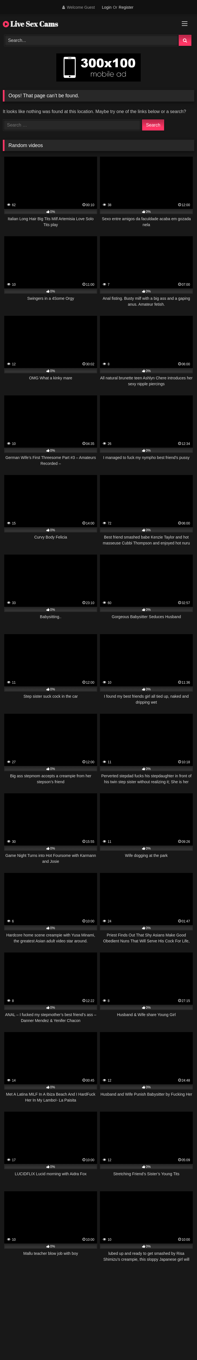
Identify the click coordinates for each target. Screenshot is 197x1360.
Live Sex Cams (30, 24)
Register (126, 7)
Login (106, 7)
